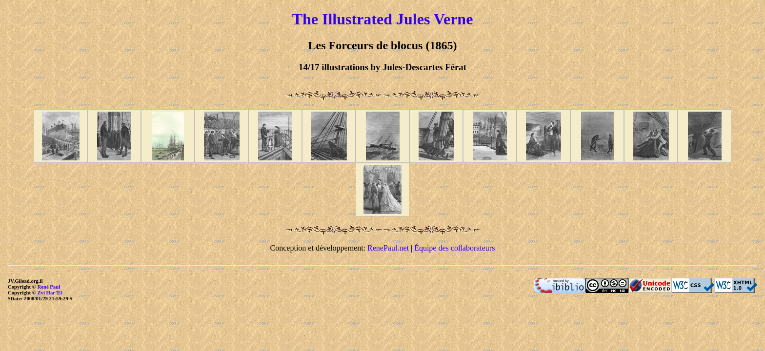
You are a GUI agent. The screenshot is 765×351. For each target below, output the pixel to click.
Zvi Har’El (49, 292)
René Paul (48, 287)
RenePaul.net (388, 248)
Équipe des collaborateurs (454, 248)
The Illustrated (342, 19)
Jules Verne (434, 19)
